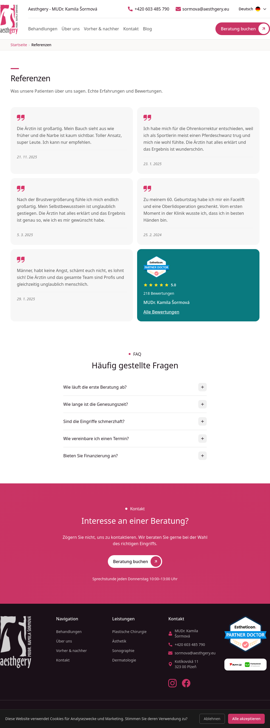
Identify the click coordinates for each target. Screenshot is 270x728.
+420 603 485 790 (148, 9)
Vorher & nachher (101, 29)
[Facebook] (186, 683)
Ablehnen (212, 718)
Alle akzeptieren (246, 718)
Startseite (19, 44)
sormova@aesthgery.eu (202, 9)
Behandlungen (42, 29)
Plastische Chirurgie (129, 631)
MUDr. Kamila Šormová (183, 633)
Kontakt (131, 29)
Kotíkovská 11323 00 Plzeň (183, 664)
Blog (147, 29)
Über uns (71, 29)
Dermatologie (124, 660)
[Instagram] (172, 683)
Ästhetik (119, 641)
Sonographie (123, 650)
